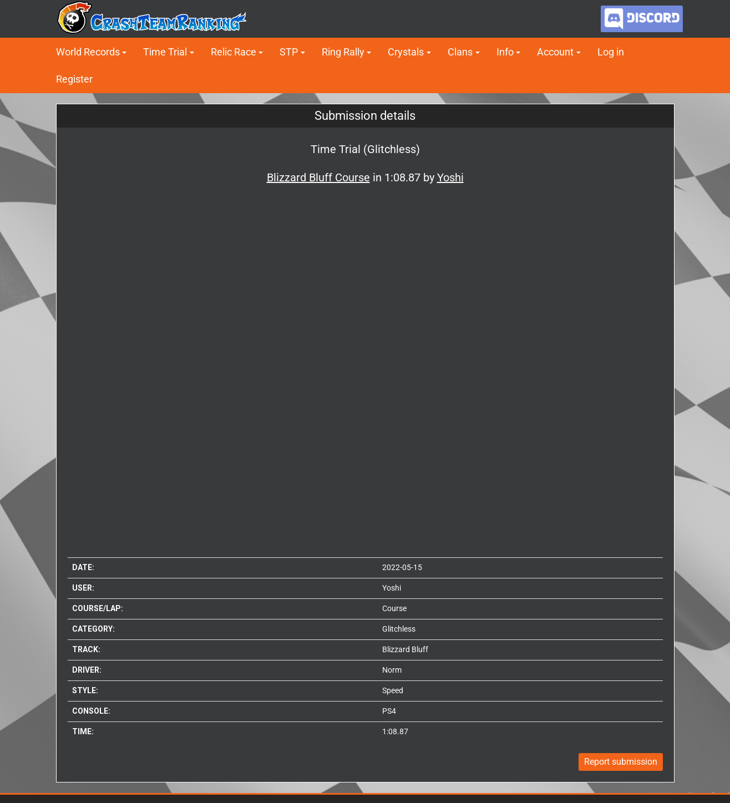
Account (555, 52)
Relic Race (233, 52)
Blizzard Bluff (405, 649)
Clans (460, 52)
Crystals (406, 52)
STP (289, 52)
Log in (610, 52)
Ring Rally (343, 52)
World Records (88, 52)
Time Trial (165, 52)
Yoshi (391, 587)
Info (505, 52)
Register (74, 79)
